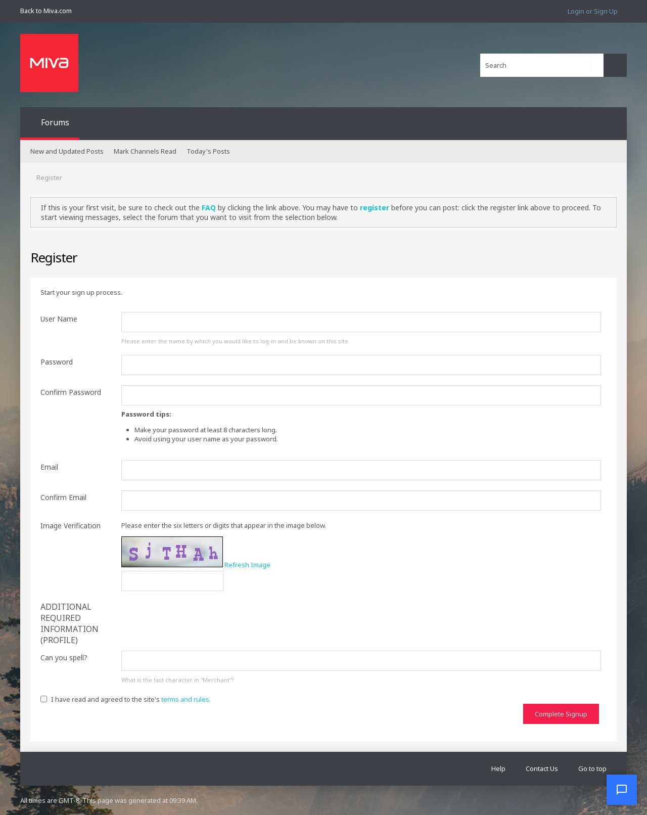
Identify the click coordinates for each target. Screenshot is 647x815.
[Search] (542, 65)
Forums (55, 122)
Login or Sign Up (593, 11)
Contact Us (542, 768)
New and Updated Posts (67, 151)
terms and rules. (186, 699)
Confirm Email (63, 497)
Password (56, 362)
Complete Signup (561, 713)
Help (498, 768)
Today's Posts (208, 151)
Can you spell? (63, 657)
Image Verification (70, 525)
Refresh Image (247, 564)
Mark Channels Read (145, 151)
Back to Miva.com (46, 10)
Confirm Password (70, 392)
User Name (58, 319)
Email (49, 467)
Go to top (592, 768)
